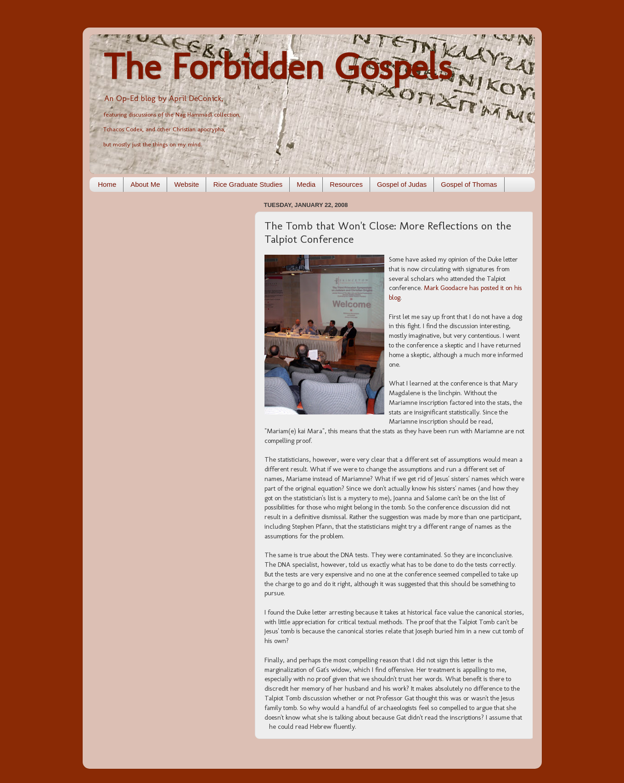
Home (107, 184)
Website (186, 184)
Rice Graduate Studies (247, 184)
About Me (145, 184)
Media (306, 184)
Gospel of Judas (402, 184)
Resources (346, 184)
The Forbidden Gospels (277, 66)
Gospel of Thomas (469, 184)
